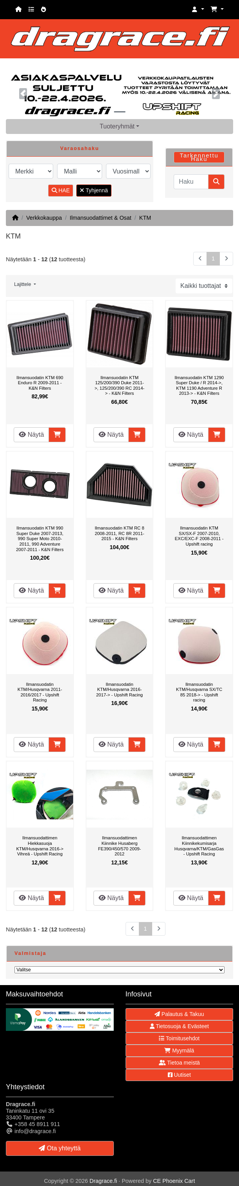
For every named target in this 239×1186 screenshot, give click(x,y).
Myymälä (179, 1050)
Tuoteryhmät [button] (117, 126)
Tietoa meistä (179, 1062)
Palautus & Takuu (179, 1014)
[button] (198, 9)
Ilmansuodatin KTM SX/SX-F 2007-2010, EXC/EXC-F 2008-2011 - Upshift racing (199, 536)
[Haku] (191, 181)
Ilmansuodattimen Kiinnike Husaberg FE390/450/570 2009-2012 (119, 845)
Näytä (31, 434)
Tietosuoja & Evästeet (179, 1026)
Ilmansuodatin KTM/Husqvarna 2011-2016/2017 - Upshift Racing (40, 692)
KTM (145, 218)
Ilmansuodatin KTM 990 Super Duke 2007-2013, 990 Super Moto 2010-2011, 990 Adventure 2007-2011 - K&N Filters (40, 538)
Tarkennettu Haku (199, 157)
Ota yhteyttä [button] (60, 1148)
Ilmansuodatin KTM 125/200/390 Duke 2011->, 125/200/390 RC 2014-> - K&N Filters (120, 385)
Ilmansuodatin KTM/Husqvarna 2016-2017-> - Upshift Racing (119, 689)
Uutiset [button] (179, 1075)
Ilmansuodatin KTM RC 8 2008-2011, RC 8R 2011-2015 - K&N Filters (119, 533)
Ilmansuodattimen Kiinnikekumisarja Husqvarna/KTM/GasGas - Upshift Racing (199, 845)
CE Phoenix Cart (174, 1181)
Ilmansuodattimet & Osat (100, 218)
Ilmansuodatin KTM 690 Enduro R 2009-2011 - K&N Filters (39, 383)
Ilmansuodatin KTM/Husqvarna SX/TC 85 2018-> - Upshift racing (199, 692)
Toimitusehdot (179, 1038)
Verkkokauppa (44, 218)
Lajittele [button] (23, 284)
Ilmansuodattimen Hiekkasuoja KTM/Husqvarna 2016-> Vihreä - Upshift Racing (40, 845)
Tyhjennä (94, 190)
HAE (61, 190)
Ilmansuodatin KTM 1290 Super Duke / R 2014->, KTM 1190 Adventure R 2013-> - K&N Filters (199, 385)
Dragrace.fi (103, 1181)
